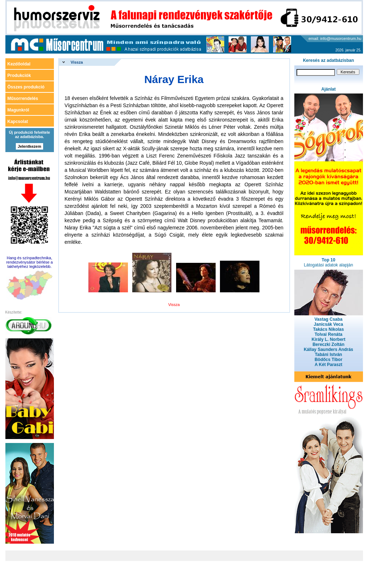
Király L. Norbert (328, 339)
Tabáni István (328, 354)
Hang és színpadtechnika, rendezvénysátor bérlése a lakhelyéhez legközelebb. (29, 262)
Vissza (77, 62)
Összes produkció (26, 87)
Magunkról (18, 110)
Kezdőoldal (19, 64)
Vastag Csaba (328, 319)
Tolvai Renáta (328, 334)
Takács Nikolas (328, 329)
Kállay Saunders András (328, 349)
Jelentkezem (29, 146)
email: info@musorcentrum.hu (335, 38)
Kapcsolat (18, 121)
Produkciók (19, 75)
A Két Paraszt (328, 364)
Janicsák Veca (328, 324)
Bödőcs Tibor (328, 359)
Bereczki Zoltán (329, 344)
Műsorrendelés (23, 98)
